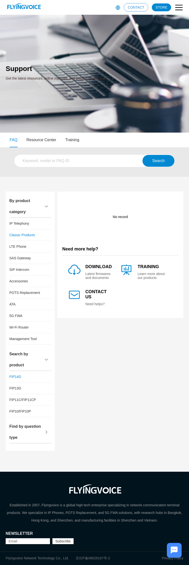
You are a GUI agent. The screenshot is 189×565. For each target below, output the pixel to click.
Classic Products (22, 235)
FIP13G (15, 388)
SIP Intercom (19, 270)
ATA (12, 304)
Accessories (18, 281)
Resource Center (41, 140)
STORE (161, 7)
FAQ (13, 140)
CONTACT (136, 7)
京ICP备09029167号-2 (93, 558)
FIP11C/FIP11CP (22, 400)
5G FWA (15, 316)
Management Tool (23, 339)
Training (72, 140)
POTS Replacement (24, 293)
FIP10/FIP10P (20, 411)
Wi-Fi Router (19, 327)
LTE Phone (17, 246)
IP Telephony (19, 223)
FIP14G (15, 377)
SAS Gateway (20, 258)
